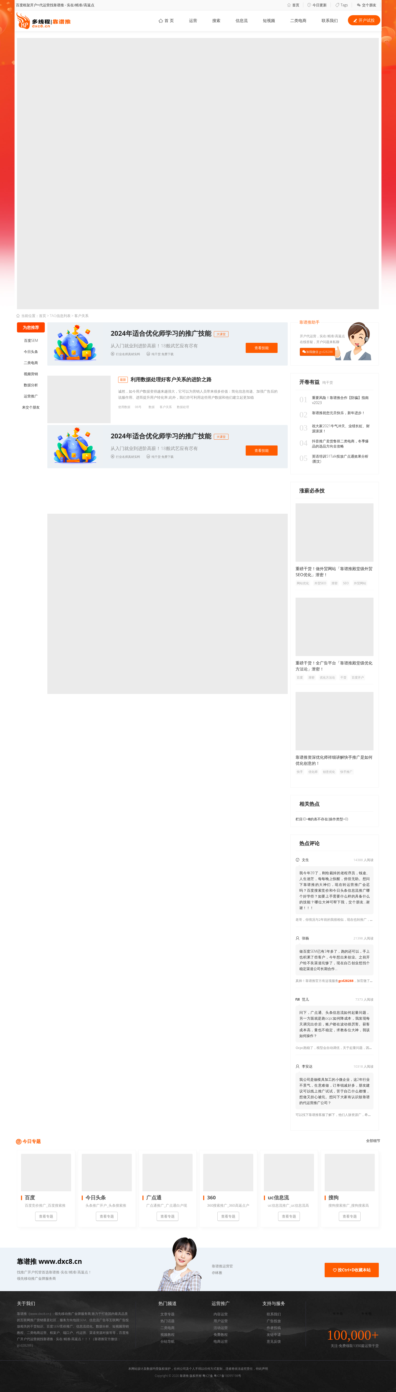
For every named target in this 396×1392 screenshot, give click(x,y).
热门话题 (167, 1320)
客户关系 (166, 407)
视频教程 (167, 1334)
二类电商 (298, 20)
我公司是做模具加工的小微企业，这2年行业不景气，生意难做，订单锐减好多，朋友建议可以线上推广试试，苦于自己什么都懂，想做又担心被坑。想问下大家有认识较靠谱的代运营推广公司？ (334, 1091)
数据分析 (31, 385)
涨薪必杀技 (312, 490)
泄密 (334, 583)
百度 (300, 677)
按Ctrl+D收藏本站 (352, 1270)
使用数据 (124, 407)
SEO (346, 583)
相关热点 (309, 803)
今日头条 (31, 351)
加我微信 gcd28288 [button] (319, 352)
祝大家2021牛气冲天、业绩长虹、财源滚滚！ (334, 428)
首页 (293, 5)
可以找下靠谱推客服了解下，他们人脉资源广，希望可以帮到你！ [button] (343, 1114)
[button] (193, 1266)
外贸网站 (360, 583)
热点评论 (309, 843)
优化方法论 (327, 677)
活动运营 (221, 1327)
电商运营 (221, 1341)
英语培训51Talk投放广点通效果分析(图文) (333, 459)
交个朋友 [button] (366, 5)
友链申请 (274, 1334)
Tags (341, 5)
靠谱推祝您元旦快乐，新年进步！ (332, 412)
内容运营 (221, 1314)
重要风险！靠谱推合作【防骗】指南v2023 (334, 400)
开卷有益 (310, 381)
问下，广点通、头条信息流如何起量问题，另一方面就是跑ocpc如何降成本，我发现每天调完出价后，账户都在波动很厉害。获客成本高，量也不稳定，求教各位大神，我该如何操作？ (334, 1024)
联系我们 (274, 1314)
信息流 (242, 20)
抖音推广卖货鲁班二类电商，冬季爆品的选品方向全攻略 (334, 444)
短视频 (269, 20)
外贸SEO (320, 583)
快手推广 (346, 772)
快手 (300, 772)
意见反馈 (274, 1341)
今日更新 (317, 5)
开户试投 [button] (363, 20)
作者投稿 (274, 1327)
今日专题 (32, 1141)
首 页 (166, 20)
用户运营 (221, 1320)
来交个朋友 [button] (31, 407)
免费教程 (221, 1334)
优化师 (313, 772)
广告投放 (274, 1320)
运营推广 (31, 396)
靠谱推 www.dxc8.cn (49, 1261)
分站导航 (167, 1341)
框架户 (55, 1332)
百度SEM (31, 340)
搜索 (216, 20)
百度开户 (358, 677)
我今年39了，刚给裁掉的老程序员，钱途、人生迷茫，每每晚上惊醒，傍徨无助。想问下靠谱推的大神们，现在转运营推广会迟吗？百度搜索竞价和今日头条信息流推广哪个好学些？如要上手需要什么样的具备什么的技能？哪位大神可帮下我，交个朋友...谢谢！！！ (334, 890)
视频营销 (31, 373)
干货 (343, 677)
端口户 (68, 1332)
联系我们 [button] (330, 20)
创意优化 (329, 772)
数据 (152, 407)
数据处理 (183, 407)
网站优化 (303, 583)
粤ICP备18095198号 (227, 1376)
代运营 (81, 1332)
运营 (193, 20)
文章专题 (167, 1314)
